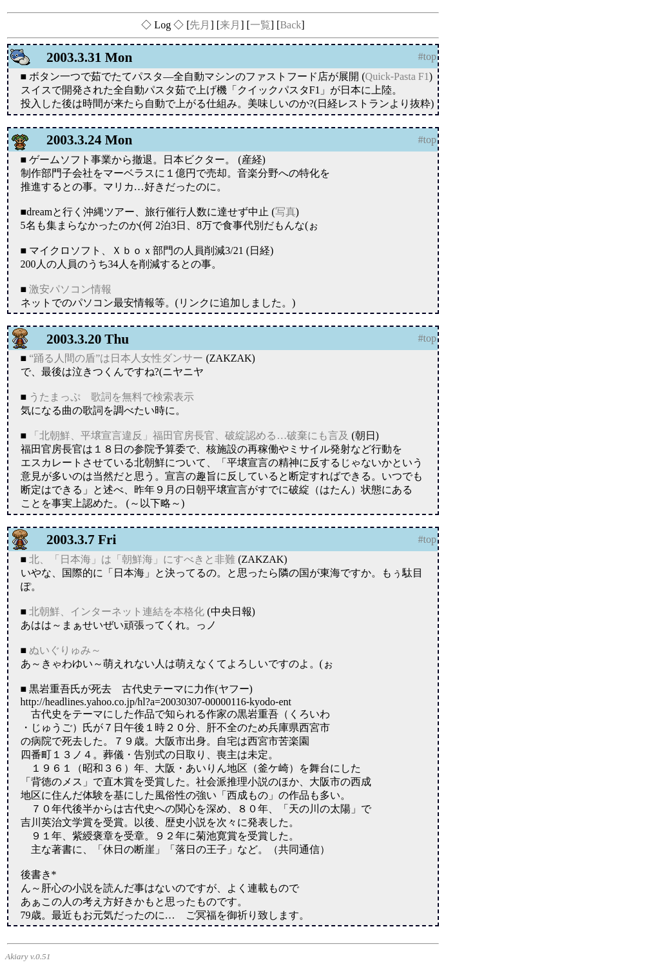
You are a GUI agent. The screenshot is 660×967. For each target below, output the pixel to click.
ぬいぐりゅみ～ (65, 650)
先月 (199, 24)
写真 (285, 211)
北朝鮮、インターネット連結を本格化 (116, 611)
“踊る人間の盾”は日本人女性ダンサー (116, 358)
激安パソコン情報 (70, 289)
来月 (230, 24)
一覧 (260, 24)
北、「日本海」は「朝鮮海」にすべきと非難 (132, 559)
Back (290, 24)
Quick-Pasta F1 (397, 76)
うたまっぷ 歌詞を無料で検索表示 (111, 396)
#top (427, 56)
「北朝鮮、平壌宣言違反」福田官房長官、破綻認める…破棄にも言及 (189, 435)
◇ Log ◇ (162, 24)
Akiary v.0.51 (27, 956)
